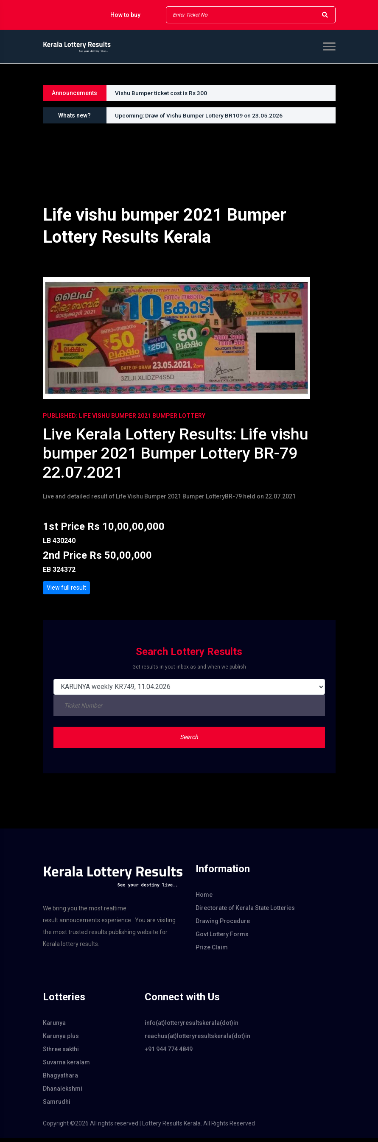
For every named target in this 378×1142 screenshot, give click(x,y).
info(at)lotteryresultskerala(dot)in (189, 1026)
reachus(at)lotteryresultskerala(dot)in (189, 1039)
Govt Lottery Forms (222, 938)
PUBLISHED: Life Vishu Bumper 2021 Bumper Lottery (124, 415)
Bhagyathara (60, 1079)
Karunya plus (61, 1039)
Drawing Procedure (223, 924)
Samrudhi (56, 1105)
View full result (66, 591)
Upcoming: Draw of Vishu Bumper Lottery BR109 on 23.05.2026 (201, 115)
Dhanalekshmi (62, 1092)
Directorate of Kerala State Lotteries (245, 911)
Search (189, 740)
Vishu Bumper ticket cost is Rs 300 (162, 93)
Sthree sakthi (61, 1053)
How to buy (125, 14)
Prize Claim (212, 951)
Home (204, 898)
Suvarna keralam (66, 1066)
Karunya (54, 1026)
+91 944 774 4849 (169, 1053)
